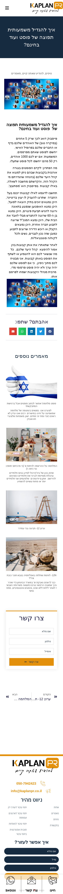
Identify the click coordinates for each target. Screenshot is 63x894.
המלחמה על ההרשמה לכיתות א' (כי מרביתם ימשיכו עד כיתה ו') (31, 467)
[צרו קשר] (31, 880)
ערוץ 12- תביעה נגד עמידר (31, 528)
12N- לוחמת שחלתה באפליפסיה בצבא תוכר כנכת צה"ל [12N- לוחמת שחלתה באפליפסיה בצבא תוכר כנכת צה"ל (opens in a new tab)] (31, 576)
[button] (50, 331)
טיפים (48, 73)
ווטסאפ (10, 890)
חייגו (52, 890)
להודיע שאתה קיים (33, 73)
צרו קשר (31, 890)
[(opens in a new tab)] (31, 554)
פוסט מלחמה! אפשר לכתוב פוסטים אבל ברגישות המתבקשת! (31, 405)
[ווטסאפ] (10, 880)
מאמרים (16, 73)
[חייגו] (52, 880)
